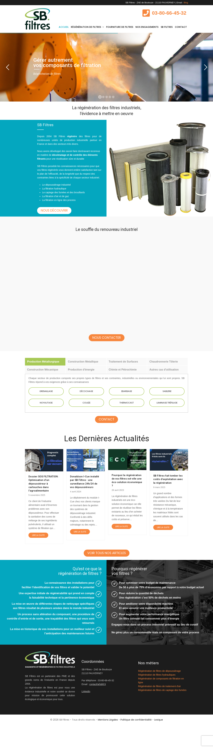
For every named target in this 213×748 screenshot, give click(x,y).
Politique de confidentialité (136, 744)
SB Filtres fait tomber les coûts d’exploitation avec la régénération (168, 495)
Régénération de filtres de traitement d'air (159, 710)
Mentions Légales (108, 744)
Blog (186, 2)
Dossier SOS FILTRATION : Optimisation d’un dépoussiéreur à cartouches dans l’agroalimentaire (43, 499)
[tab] (45, 377)
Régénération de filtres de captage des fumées (162, 714)
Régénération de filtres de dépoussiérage (159, 695)
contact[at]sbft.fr (97, 709)
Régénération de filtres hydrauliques (156, 699)
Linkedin (86, 716)
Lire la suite (38, 551)
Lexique (158, 744)
